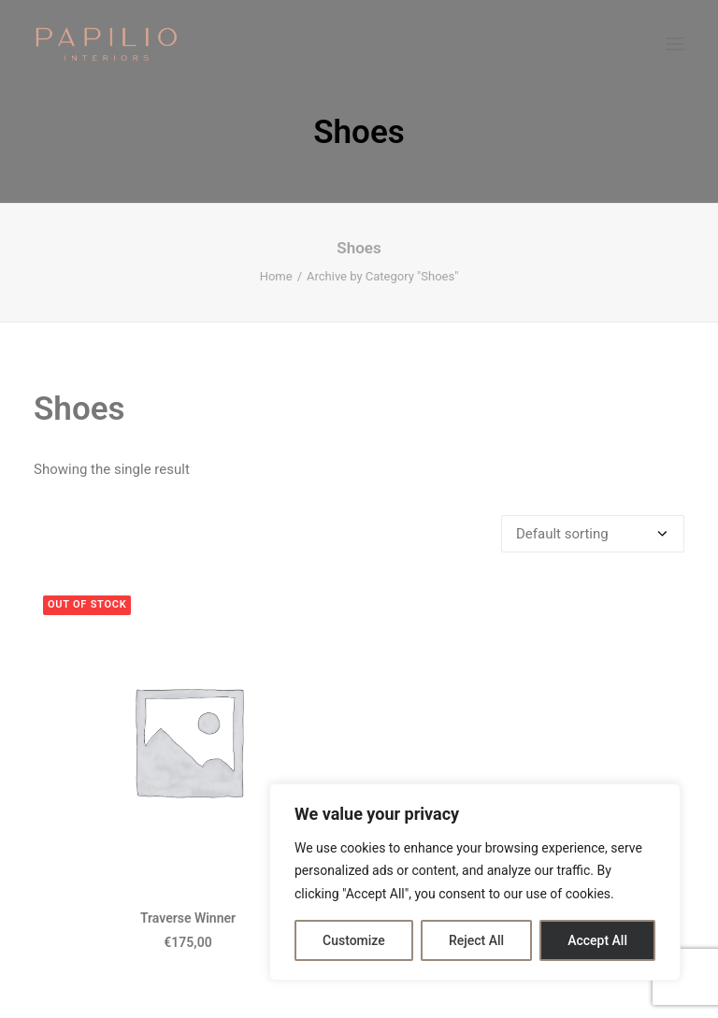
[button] (675, 44)
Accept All (597, 940)
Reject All (476, 940)
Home (276, 276)
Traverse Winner (188, 917)
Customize (354, 940)
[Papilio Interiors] (107, 44)
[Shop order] (592, 533)
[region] (475, 882)
